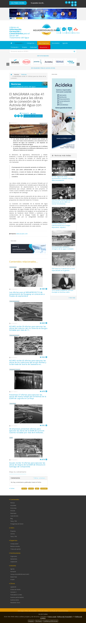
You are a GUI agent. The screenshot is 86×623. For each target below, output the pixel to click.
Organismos (13, 556)
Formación (15, 47)
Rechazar (39, 621)
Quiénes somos (14, 600)
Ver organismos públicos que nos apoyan (43, 68)
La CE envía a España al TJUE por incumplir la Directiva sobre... (62, 291)
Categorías (31, 43)
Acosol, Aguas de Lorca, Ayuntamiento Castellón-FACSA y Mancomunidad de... (62, 178)
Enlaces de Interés (15, 589)
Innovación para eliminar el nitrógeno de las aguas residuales (63, 248)
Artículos (12, 511)
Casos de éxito (14, 516)
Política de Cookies (43, 611)
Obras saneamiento (14, 301)
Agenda (65, 43)
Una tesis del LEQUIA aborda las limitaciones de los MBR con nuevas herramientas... (62, 202)
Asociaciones (13, 559)
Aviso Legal (52, 616)
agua (37, 488)
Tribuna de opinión (15, 549)
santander (44, 488)
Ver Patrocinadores (43, 55)
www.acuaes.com (22, 234)
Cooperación (13, 561)
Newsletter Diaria (15, 602)
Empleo (24, 47)
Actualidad (13, 505)
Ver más (72, 298)
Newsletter (44, 47)
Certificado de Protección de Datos (59, 611)
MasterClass (13, 577)
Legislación (13, 587)
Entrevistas (13, 508)
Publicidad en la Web (16, 595)
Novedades (56, 43)
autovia (31, 488)
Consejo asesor (14, 544)
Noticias (24, 74)
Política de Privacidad (64, 616)
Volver (12, 488)
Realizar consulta (15, 546)
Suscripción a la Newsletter (33, 116)
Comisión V (13, 592)
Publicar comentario (39, 478)
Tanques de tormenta (15, 369)
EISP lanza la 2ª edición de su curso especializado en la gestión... (63, 269)
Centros (12, 534)
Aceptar (31, 621)
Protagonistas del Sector (16, 524)
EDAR (11, 437)
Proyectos (13, 531)
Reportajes (13, 513)
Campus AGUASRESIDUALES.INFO (19, 574)
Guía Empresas (44, 43)
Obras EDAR (13, 403)
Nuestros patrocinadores (17, 597)
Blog (11, 518)
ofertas (24, 488)
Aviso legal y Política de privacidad (27, 611)
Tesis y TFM (13, 521)
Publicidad (33, 47)
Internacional (13, 267)
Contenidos (19, 43)
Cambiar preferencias (51, 621)
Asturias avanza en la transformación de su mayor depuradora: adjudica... (61, 225)
